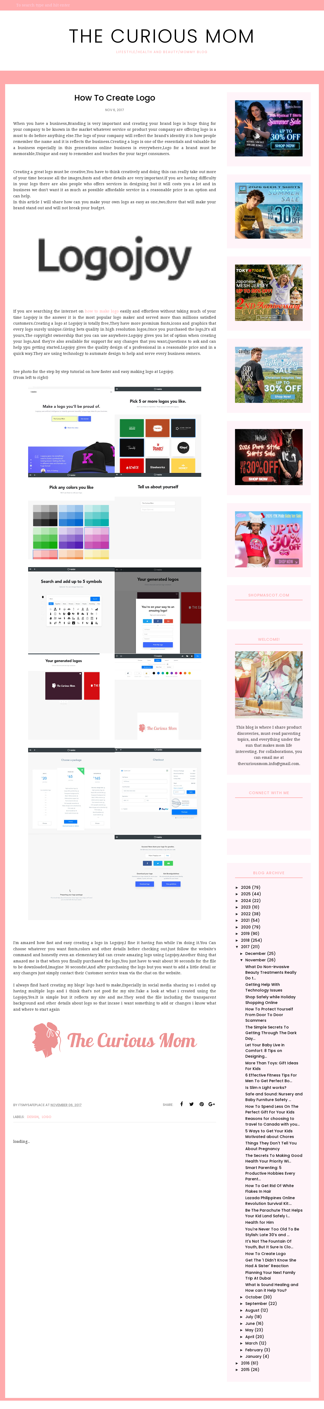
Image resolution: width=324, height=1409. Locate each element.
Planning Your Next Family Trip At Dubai (270, 1275)
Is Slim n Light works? (265, 1087)
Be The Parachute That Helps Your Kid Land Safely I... (274, 1213)
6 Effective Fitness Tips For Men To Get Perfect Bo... (271, 1078)
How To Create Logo (265, 1253)
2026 (246, 887)
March (251, 1343)
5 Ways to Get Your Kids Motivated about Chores (269, 1133)
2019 (245, 933)
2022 (246, 914)
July (249, 1316)
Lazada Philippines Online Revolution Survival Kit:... (270, 1200)
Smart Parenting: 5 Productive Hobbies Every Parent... (270, 1173)
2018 (245, 940)
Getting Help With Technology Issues (263, 987)
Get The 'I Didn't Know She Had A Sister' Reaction (270, 1263)
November (255, 960)
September (256, 1303)
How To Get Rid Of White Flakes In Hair (269, 1188)
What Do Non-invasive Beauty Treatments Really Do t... (270, 972)
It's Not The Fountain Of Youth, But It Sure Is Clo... (269, 1244)
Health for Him (259, 1222)
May (249, 1330)
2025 (246, 894)
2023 (246, 907)
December (255, 953)
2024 (246, 900)
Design (33, 1117)
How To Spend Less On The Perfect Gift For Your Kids (271, 1109)
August (252, 1310)
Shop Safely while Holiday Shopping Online (270, 999)
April (249, 1336)
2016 (245, 1363)
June (250, 1323)
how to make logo (102, 311)
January (253, 1356)
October (253, 1297)
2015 (245, 1369)
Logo (46, 1117)
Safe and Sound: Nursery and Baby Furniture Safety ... (274, 1096)
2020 (246, 927)
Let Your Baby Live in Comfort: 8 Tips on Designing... (265, 1050)
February (254, 1350)
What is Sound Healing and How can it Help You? (271, 1287)
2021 (245, 920)
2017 (245, 946)
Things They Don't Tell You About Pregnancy (271, 1145)
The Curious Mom (162, 36)
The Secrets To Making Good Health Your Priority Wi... (273, 1158)
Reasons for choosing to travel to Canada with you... (272, 1121)
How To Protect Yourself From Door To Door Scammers (269, 1014)
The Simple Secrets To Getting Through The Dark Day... (271, 1032)
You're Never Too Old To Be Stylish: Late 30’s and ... (272, 1231)
